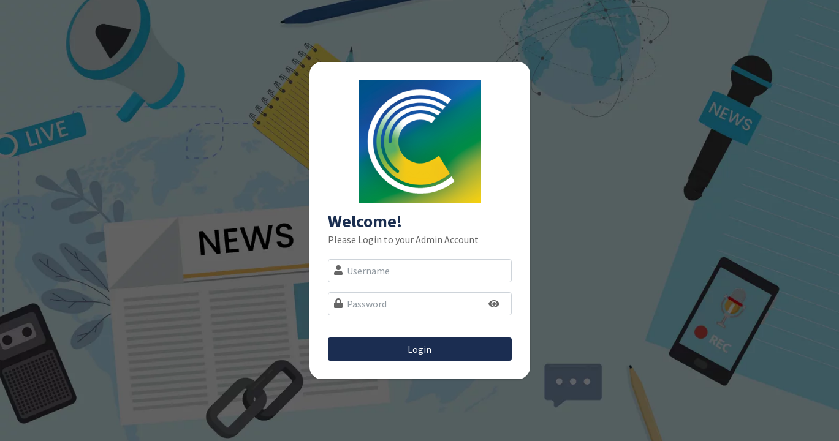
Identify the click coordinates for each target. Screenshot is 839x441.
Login (419, 349)
